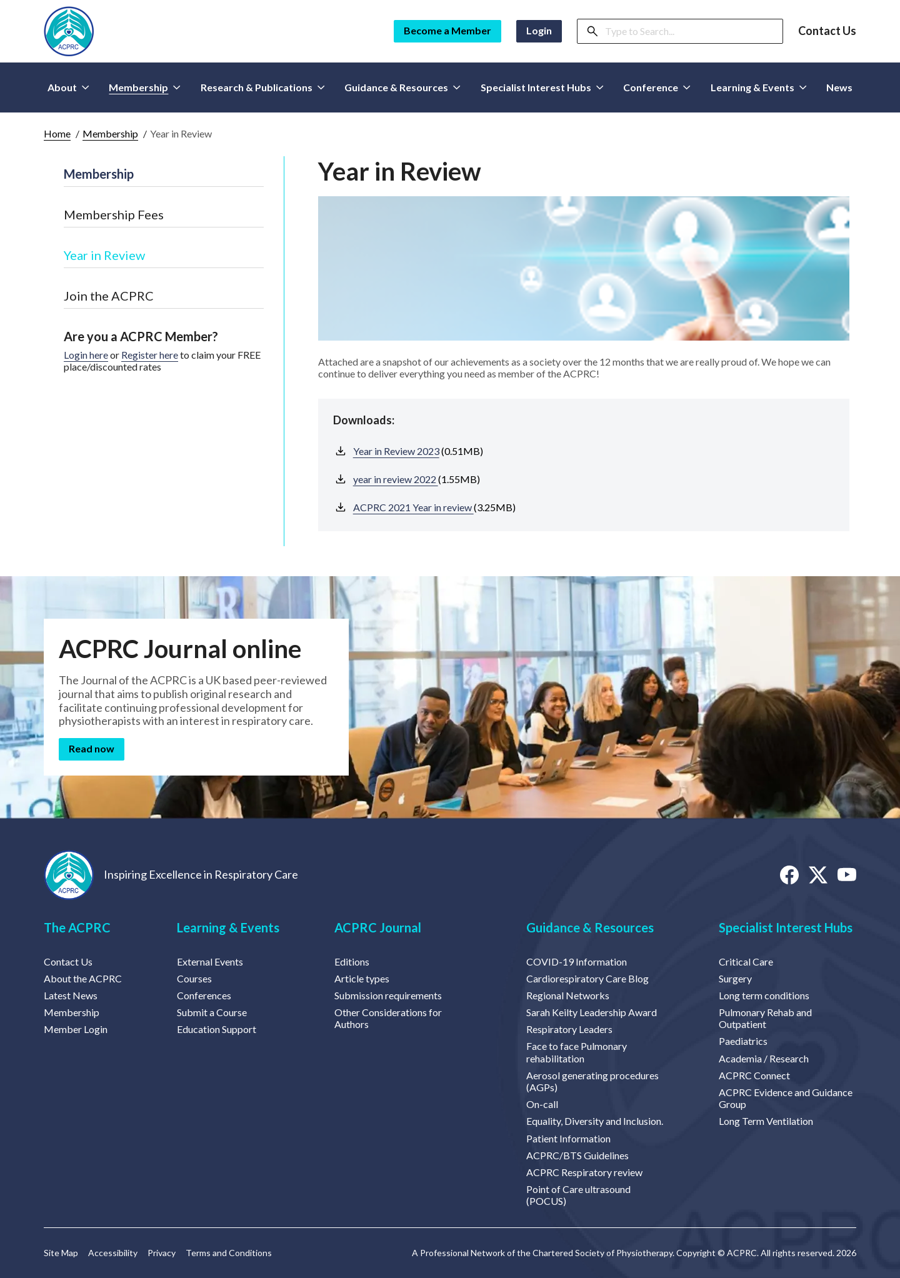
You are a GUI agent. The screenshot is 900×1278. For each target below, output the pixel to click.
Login (539, 30)
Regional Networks (567, 995)
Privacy (162, 1253)
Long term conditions (764, 995)
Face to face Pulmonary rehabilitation (576, 1052)
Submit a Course (212, 1012)
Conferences (204, 995)
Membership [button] (145, 87)
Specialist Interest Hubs (785, 927)
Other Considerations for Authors (388, 1018)
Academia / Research (764, 1058)
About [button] (68, 87)
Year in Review (104, 254)
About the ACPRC (83, 978)
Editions (351, 961)
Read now (91, 748)
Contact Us (827, 30)
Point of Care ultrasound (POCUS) (578, 1195)
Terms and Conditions (229, 1253)
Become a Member (447, 30)
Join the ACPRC (109, 295)
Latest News (71, 995)
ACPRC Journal (377, 927)
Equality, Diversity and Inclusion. (594, 1121)
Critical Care (746, 961)
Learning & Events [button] (759, 87)
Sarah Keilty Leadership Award (591, 1012)
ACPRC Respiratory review (584, 1172)
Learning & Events (228, 927)
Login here (86, 355)
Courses (194, 978)
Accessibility (113, 1253)
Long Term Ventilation (766, 1121)
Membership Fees (114, 214)
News (839, 87)
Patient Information (568, 1138)
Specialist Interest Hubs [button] (542, 87)
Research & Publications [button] (263, 87)
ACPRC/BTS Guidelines (577, 1155)
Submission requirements (388, 995)
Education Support (216, 1029)
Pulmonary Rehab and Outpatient (765, 1018)
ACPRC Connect (754, 1075)
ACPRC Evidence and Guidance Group (785, 1098)
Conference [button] (657, 87)
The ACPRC (77, 927)
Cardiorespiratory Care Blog (587, 978)
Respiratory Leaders (569, 1029)
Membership (110, 133)
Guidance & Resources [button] (402, 87)
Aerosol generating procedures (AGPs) (592, 1081)
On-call (542, 1104)
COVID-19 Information (576, 961)
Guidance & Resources (590, 927)
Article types (361, 978)
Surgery (735, 978)
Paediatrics (743, 1041)
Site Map (61, 1253)
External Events (210, 961)
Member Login (76, 1029)
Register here (149, 355)
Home (57, 133)
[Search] (690, 31)
